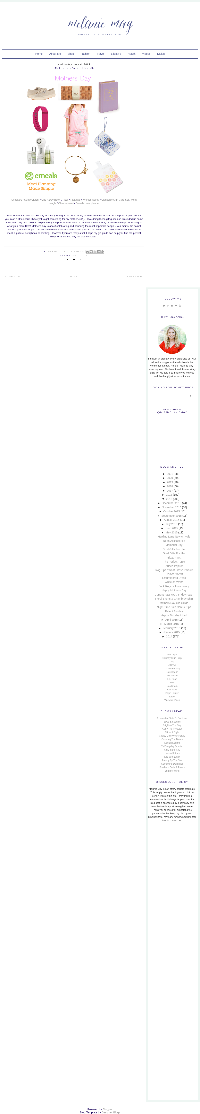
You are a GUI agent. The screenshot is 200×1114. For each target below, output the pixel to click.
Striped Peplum (174, 566)
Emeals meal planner (87, 203)
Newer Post (135, 276)
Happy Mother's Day (174, 590)
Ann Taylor (172, 654)
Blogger (107, 1109)
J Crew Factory (172, 668)
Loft (172, 682)
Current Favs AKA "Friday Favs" (174, 594)
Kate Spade (172, 672)
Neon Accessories (174, 540)
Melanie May (100, 22)
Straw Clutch (31, 199)
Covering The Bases (172, 739)
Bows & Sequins (171, 721)
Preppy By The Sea (172, 760)
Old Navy (172, 689)
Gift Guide (80, 255)
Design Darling (172, 742)
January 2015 (171, 632)
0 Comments (76, 251)
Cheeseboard (65, 203)
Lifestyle (116, 53)
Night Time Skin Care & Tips (174, 607)
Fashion (85, 53)
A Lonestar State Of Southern (172, 718)
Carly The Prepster (172, 728)
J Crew (172, 665)
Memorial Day (174, 544)
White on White (174, 581)
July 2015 (171, 524)
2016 (169, 494)
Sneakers (16, 199)
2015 (169, 499)
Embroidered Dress (174, 577)
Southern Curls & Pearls (172, 767)
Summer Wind (172, 770)
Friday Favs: (173, 557)
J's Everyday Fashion (172, 746)
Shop (71, 53)
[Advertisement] (172, 851)
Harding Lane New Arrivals (174, 536)
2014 (169, 636)
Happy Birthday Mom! (174, 615)
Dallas (161, 53)
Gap (172, 661)
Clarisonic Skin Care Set (115, 199)
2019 (170, 482)
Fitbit (65, 199)
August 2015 (171, 519)
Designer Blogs (111, 1112)
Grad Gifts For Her (174, 553)
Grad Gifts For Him (173, 549)
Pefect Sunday (174, 611)
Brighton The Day (172, 725)
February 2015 (171, 628)
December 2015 (171, 503)
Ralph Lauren (172, 693)
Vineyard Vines (172, 700)
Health (132, 53)
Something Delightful (172, 763)
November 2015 (171, 507)
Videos (146, 53)
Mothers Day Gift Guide (174, 603)
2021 (170, 473)
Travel (100, 53)
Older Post (12, 276)
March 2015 (171, 623)
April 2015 (171, 619)
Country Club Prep (172, 658)
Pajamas (75, 199)
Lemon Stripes (171, 753)
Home (39, 53)
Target (172, 696)
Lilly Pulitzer (172, 675)
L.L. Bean (172, 679)
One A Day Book (51, 199)
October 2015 (171, 511)
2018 (170, 486)
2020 (170, 477)
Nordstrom (172, 686)
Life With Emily (172, 756)
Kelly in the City (172, 749)
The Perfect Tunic (174, 561)
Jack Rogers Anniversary (174, 586)
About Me (55, 53)
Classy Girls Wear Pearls (172, 735)
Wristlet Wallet (90, 199)
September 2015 (171, 515)
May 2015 (171, 532)
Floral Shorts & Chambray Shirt (174, 598)
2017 (170, 490)
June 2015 (171, 528)
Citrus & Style (172, 732)
